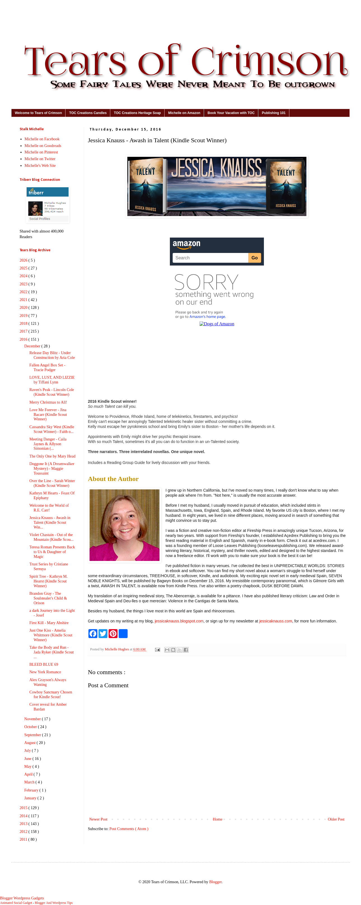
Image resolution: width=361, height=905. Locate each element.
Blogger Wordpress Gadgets (22, 898)
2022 (24, 292)
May (28, 766)
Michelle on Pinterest (41, 152)
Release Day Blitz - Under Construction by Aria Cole (52, 355)
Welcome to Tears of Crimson (38, 113)
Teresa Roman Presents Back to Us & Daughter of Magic (52, 552)
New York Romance (45, 672)
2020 (24, 307)
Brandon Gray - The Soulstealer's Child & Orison (48, 598)
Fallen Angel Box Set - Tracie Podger (47, 367)
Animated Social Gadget (16, 903)
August (30, 743)
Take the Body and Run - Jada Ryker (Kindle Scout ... (51, 652)
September (33, 735)
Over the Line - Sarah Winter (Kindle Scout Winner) (52, 483)
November (33, 719)
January (30, 798)
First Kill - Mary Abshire (49, 623)
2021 (24, 300)
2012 (24, 832)
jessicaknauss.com (275, 621)
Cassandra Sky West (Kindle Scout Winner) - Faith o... (51, 429)
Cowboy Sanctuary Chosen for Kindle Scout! (50, 694)
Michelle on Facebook (42, 139)
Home (217, 819)
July (28, 750)
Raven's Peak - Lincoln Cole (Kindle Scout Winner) (51, 392)
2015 (24, 808)
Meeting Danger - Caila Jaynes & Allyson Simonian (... (48, 444)
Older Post (336, 819)
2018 (24, 323)
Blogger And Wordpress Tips (53, 903)
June (28, 759)
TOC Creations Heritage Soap (137, 113)
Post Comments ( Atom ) (128, 829)
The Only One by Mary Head (52, 456)
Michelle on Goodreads (43, 146)
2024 (24, 276)
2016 (24, 339)
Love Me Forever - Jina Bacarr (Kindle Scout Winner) (48, 414)
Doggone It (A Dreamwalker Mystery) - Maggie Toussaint (51, 468)
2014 (24, 816)
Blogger (215, 882)
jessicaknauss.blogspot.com (179, 621)
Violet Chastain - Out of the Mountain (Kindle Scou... (51, 537)
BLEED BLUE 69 (43, 664)
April (29, 774)
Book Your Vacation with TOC (231, 113)
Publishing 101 (274, 113)
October (31, 727)
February (31, 790)
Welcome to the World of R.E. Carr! (49, 507)
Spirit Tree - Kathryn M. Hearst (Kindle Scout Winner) (48, 581)
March (30, 782)
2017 (24, 331)
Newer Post (98, 819)
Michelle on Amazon (184, 113)
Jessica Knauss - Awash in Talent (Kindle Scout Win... (49, 522)
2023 (24, 284)
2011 (24, 839)
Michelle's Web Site (40, 166)
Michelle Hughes (117, 649)
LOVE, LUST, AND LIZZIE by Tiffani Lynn (52, 379)
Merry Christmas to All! (48, 402)
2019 (24, 316)
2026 (24, 260)
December (32, 346)
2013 (24, 824)
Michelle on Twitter (40, 159)
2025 (24, 268)
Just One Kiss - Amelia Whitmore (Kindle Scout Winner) (50, 635)
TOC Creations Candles (88, 113)
